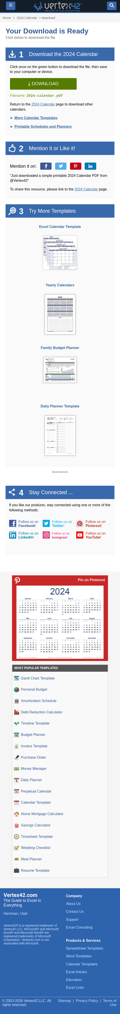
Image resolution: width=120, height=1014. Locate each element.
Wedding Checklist (32, 848)
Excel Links (75, 987)
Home (7, 18)
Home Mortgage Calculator (38, 814)
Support (72, 919)
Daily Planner (28, 780)
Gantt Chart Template (34, 678)
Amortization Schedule (35, 701)
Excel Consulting (79, 927)
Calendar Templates (82, 964)
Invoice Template (31, 746)
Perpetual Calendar (33, 791)
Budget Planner (29, 734)
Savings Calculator (32, 825)
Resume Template (32, 870)
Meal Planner (28, 859)
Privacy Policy (87, 1001)
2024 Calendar (27, 18)
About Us (73, 904)
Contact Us (75, 911)
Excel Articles (76, 972)
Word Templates (79, 956)
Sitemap (64, 1001)
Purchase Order (30, 757)
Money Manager (30, 768)
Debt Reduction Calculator (38, 712)
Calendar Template (32, 802)
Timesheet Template (33, 836)
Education (74, 980)
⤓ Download (43, 83)
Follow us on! (28, 524)
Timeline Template (32, 723)
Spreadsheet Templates (84, 948)
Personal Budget (30, 689)
